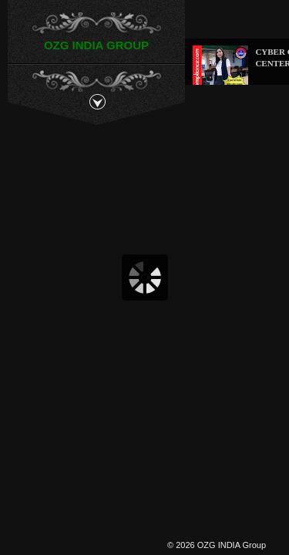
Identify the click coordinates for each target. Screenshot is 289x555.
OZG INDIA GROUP (96, 45)
